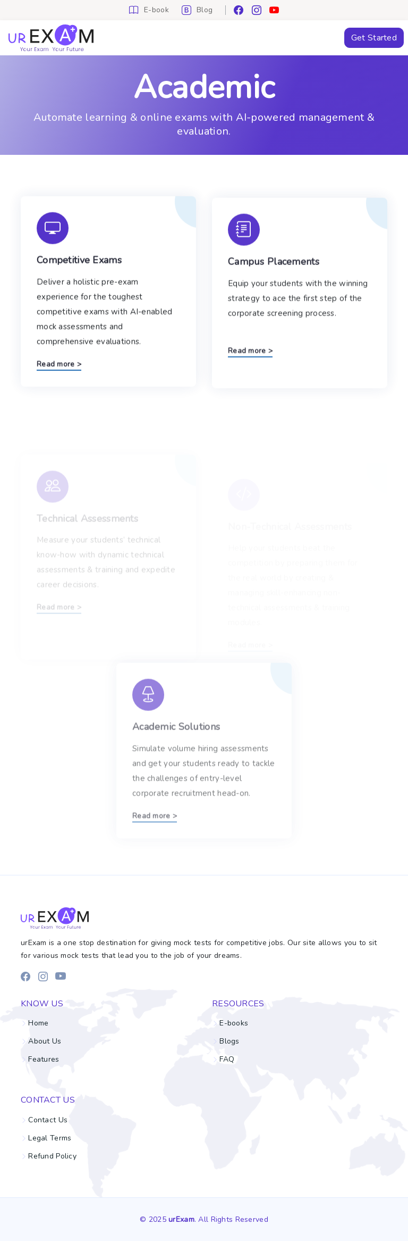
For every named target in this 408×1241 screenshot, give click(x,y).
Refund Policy (52, 1156)
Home (38, 1023)
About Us (44, 1041)
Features (43, 1059)
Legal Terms (49, 1138)
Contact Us (47, 1120)
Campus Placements (273, 268)
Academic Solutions (176, 749)
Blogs (229, 1041)
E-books (233, 1023)
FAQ (226, 1059)
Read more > (59, 368)
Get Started (374, 38)
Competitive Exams (79, 264)
